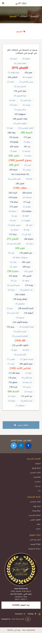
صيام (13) (12, 377)
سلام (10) (13, 105)
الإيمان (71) (13, 239)
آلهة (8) (26, 216)
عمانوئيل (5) (20, 303)
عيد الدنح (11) (26, 396)
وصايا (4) (11, 289)
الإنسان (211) (20, 67)
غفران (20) (20, 183)
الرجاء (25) (13, 193)
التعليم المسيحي (35, 515)
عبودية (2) (28, 391)
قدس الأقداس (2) (26, 81)
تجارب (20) (26, 262)
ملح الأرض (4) (27, 377)
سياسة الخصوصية (34, 548)
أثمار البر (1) (26, 234)
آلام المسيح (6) (20, 354)
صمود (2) (25, 280)
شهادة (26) (20, 294)
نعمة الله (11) (14, 373)
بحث (39, 490)
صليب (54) (14, 155)
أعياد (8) (29, 225)
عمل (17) (27, 137)
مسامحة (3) (27, 197)
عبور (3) (10, 308)
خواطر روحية (36, 510)
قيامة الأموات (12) (20, 322)
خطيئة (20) (28, 239)
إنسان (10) (27, 387)
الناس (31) (27, 276)
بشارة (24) (14, 146)
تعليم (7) (13, 151)
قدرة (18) (13, 387)
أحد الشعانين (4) (26, 289)
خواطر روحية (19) (20, 299)
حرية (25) (26, 266)
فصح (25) (28, 72)
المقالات (24, 16)
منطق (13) (13, 382)
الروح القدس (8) (14, 179)
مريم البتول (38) (26, 364)
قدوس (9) (27, 169)
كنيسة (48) (26, 132)
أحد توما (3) (27, 382)
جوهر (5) (27, 142)
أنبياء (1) (11, 363)
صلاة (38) (12, 132)
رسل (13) (10, 327)
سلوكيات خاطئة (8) (20, 257)
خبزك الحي (21, 3)
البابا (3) (29, 179)
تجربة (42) (14, 169)
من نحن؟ (38, 486)
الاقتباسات (37, 477)
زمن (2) (14, 216)
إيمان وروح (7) (20, 109)
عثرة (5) (13, 220)
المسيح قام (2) (20, 86)
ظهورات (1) (25, 220)
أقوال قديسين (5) (14, 243)
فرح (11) (26, 202)
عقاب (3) (13, 262)
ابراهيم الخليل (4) (20, 123)
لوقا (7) (10, 128)
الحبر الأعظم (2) (26, 400)
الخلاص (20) (12, 77)
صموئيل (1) (20, 405)
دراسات (38, 528)
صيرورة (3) (20, 317)
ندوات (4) (29, 243)
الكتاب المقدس (35, 472)
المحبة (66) (13, 391)
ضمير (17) (14, 206)
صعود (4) (13, 266)
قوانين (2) (27, 206)
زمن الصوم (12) (26, 253)
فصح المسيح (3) (13, 285)
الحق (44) (14, 165)
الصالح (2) (14, 229)
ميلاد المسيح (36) (20, 119)
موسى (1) (11, 359)
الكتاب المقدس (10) (25, 128)
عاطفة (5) (26, 58)
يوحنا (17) (29, 285)
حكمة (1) (28, 155)
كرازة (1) (28, 373)
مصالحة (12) (26, 211)
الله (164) (20, 340)
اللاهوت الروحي (35, 519)
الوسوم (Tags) (36, 544)
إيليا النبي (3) (25, 100)
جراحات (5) (26, 105)
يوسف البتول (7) (26, 359)
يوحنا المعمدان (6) (26, 326)
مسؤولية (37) (20, 114)
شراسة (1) (26, 151)
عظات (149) (20, 188)
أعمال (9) (13, 58)
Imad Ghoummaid (21, 619)
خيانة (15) (14, 202)
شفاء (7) (10, 81)
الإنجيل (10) (28, 271)
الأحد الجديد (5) (13, 313)
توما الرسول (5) (20, 95)
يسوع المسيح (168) (20, 160)
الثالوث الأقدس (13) (20, 345)
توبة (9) (26, 229)
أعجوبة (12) (28, 313)
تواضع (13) (14, 142)
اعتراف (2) (12, 396)
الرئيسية (34, 16)
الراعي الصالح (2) (20, 331)
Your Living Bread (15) (20, 174)
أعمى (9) (27, 165)
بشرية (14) (13, 197)
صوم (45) (20, 248)
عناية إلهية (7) (13, 72)
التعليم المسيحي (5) (20, 336)
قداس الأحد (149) (20, 368)
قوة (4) (12, 100)
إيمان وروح (37, 506)
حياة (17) (13, 234)
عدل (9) (14, 280)
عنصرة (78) (13, 271)
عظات (39, 524)
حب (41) (27, 146)
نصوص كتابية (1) (14, 225)
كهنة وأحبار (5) (20, 63)
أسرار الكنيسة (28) (25, 308)
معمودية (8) (27, 77)
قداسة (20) (27, 193)
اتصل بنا (38, 481)
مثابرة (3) (11, 400)
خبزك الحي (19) (20, 91)
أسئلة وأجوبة (36, 468)
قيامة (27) (13, 276)
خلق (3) (14, 350)
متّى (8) (11, 252)
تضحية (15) (13, 137)
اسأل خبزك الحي (35, 539)
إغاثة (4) (26, 350)
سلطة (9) (12, 211)
